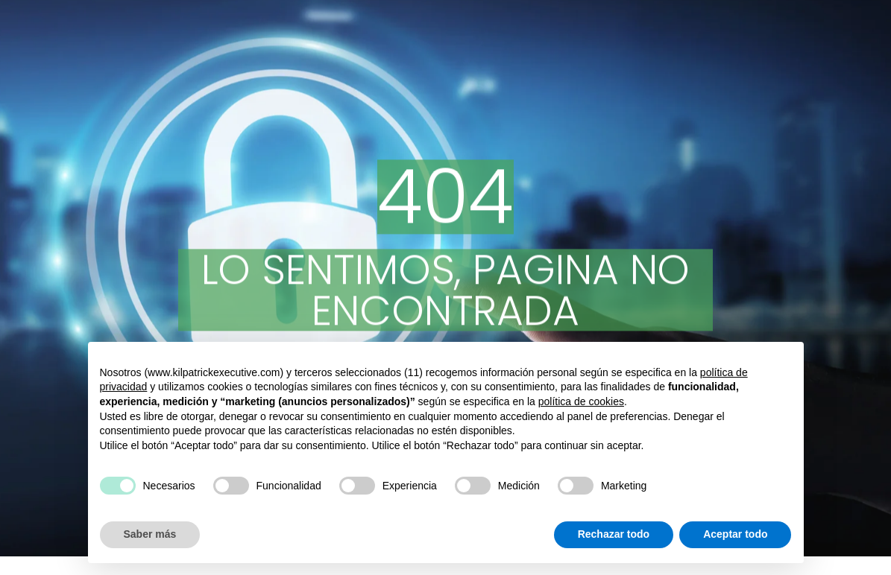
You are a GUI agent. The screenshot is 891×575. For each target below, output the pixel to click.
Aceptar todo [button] (735, 534)
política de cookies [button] (581, 401)
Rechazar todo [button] (613, 534)
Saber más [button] (150, 534)
